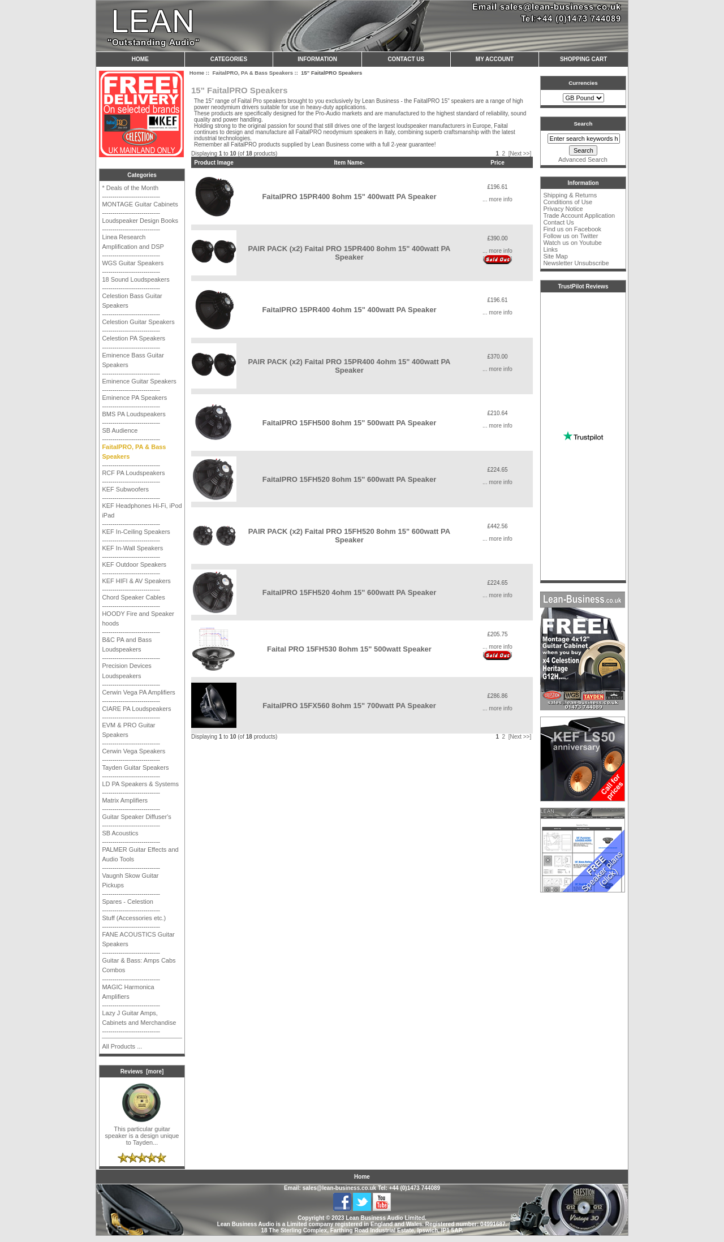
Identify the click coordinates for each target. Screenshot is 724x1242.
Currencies (583, 83)
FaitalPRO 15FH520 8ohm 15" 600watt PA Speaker (349, 479)
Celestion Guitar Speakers (138, 321)
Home (140, 59)
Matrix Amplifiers (125, 800)
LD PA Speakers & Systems (140, 783)
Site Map (555, 256)
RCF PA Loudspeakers (133, 472)
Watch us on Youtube (572, 242)
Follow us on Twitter (570, 235)
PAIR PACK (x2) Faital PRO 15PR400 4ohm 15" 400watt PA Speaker (349, 365)
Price (497, 162)
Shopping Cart (583, 59)
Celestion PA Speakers (133, 338)
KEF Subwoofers (125, 489)
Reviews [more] (142, 1071)
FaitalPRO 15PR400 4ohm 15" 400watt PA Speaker (349, 309)
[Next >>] (520, 153)
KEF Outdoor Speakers (134, 564)
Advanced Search (582, 159)
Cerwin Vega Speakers (133, 751)
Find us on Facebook (572, 229)
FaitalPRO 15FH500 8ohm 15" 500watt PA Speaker (349, 423)
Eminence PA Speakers (134, 397)
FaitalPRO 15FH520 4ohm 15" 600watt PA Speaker (349, 592)
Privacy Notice (563, 208)
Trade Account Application (579, 215)
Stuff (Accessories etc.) (134, 918)
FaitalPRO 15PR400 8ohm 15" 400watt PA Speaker (349, 196)
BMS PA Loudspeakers (133, 414)
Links (550, 249)
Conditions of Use (567, 202)
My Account (495, 59)
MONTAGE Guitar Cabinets (140, 204)
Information (317, 59)
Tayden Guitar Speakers (135, 767)
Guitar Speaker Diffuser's (136, 816)
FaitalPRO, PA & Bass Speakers (252, 73)
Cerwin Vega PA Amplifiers (138, 692)
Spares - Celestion (127, 901)
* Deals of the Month (130, 187)
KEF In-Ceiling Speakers (136, 531)
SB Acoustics (120, 833)
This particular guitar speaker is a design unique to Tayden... (142, 1133)
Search (583, 123)
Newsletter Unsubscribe (576, 263)
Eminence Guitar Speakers (139, 381)
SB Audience (119, 430)
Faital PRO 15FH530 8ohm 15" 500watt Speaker (349, 649)
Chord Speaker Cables (133, 597)
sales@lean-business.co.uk (339, 1188)
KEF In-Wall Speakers (132, 548)
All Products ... (122, 1046)
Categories (228, 59)
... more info (497, 199)
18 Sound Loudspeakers (135, 279)
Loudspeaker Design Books (140, 220)
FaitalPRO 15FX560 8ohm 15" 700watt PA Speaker (349, 705)
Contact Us (405, 59)
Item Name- (349, 162)
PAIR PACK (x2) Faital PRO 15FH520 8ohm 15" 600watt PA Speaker (349, 535)
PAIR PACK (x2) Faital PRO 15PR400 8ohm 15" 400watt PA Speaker (349, 252)
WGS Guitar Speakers (132, 263)
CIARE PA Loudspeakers (136, 708)
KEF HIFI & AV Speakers (136, 580)
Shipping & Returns (570, 195)
